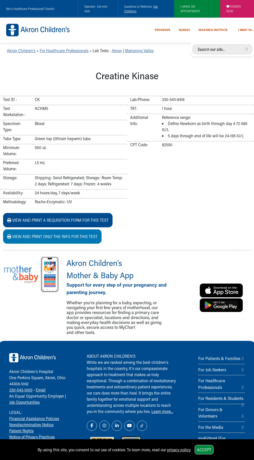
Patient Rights (21, 430)
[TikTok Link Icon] (142, 426)
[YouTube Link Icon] (129, 426)
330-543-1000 (20, 389)
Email (41, 389)
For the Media (210, 427)
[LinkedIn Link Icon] (117, 426)
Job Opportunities (24, 402)
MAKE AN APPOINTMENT (190, 8)
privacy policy (178, 449)
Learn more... (162, 411)
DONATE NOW (233, 8)
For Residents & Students (220, 398)
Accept (204, 449)
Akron (117, 50)
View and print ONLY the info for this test (52, 236)
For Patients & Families (219, 358)
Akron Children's (21, 50)
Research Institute (213, 30)
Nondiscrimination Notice (31, 424)
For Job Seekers (212, 369)
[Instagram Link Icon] (104, 426)
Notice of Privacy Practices (32, 437)
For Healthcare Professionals (64, 50)
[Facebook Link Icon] (92, 426)
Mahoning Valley (139, 50)
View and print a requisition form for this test (57, 220)
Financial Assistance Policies (34, 418)
